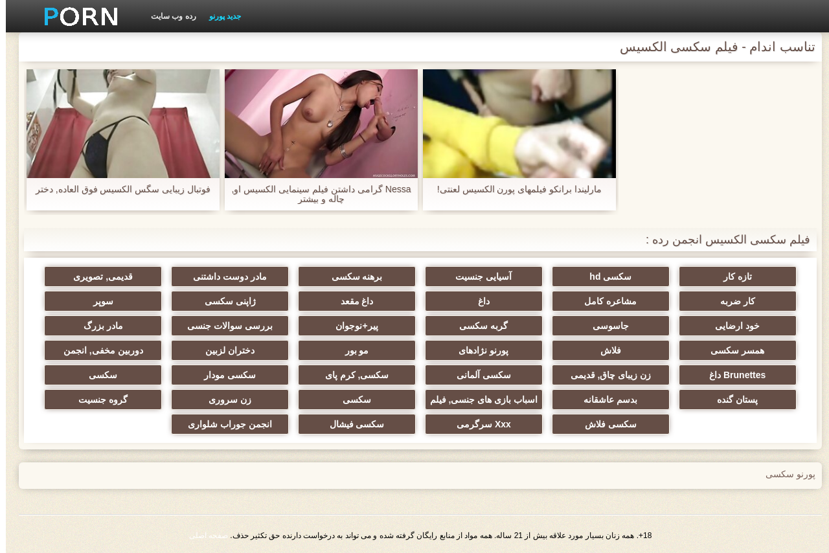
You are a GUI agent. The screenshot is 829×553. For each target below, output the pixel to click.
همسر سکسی (731, 350)
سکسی (97, 375)
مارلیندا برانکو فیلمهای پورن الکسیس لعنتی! (513, 189)
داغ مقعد (351, 301)
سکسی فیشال (351, 424)
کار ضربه (731, 301)
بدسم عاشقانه (604, 399)
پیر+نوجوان (351, 326)
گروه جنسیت (97, 399)
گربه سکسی (477, 326)
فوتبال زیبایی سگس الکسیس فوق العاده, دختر (117, 189)
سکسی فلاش (605, 424)
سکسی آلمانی (478, 375)
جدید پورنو (219, 16)
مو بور (351, 350)
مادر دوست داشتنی (224, 276)
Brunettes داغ (731, 375)
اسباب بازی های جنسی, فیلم (478, 399)
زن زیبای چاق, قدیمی (605, 375)
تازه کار (732, 276)
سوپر (97, 301)
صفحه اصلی (202, 535)
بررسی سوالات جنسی (224, 326)
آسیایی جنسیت (477, 276)
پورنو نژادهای (478, 350)
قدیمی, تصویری (97, 276)
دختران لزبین (224, 350)
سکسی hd (605, 276)
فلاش (605, 350)
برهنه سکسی (351, 276)
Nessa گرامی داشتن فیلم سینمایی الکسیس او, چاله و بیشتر (315, 194)
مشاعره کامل (604, 301)
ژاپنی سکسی (224, 301)
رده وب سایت (167, 16)
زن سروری (224, 399)
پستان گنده (731, 399)
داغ (478, 301)
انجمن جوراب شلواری (224, 424)
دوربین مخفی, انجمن (97, 350)
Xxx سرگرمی (478, 424)
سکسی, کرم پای (351, 375)
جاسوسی (605, 326)
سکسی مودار (224, 375)
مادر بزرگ (97, 326)
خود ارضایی (731, 326)
